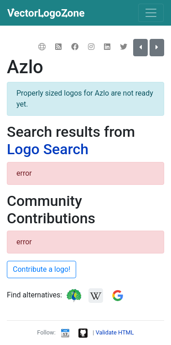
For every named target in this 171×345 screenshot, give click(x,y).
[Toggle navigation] (151, 13)
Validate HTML (115, 332)
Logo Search (47, 149)
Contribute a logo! (41, 269)
